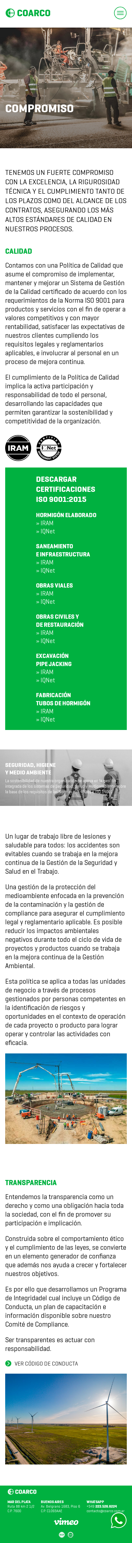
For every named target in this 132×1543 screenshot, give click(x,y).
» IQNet (45, 531)
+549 (102, 1506)
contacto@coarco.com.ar (106, 1511)
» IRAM (45, 523)
